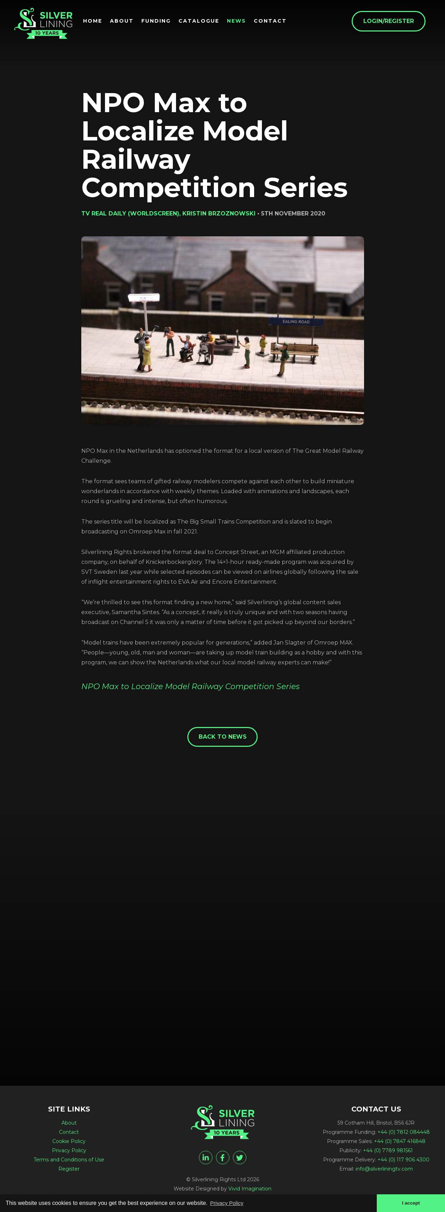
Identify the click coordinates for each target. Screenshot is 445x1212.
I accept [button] (410, 1203)
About (127, 21)
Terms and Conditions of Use (69, 1161)
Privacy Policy (69, 1151)
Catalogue (204, 21)
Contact (275, 21)
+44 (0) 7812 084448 (403, 1133)
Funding (161, 21)
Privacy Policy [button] (228, 1203)
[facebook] (222, 1158)
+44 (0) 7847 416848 (400, 1142)
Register (69, 1170)
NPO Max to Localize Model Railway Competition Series (190, 686)
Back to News (223, 737)
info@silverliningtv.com (384, 1170)
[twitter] (239, 1158)
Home (97, 21)
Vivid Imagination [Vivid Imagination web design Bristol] (249, 1190)
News (241, 21)
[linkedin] (205, 1158)
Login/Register (394, 21)
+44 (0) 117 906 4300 (403, 1161)
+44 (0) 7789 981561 (388, 1151)
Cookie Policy (69, 1142)
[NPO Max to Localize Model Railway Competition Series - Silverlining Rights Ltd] (46, 25)
